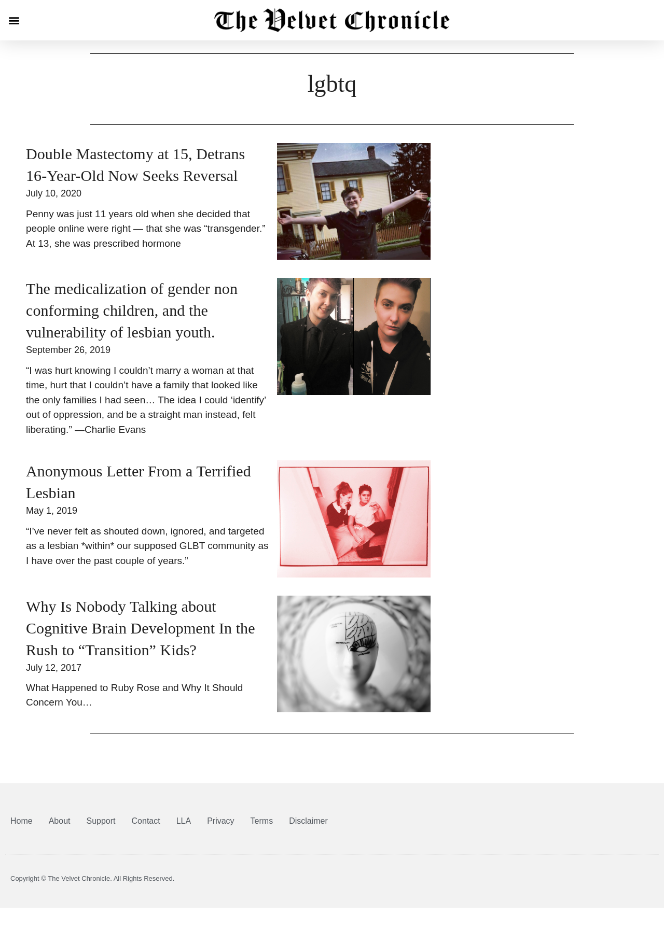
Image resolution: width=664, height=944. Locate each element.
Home (21, 820)
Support (101, 820)
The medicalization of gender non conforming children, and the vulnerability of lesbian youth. (132, 310)
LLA (183, 820)
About (60, 820)
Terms (262, 820)
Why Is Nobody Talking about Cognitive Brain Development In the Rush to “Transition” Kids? (140, 628)
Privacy (220, 820)
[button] (13, 20)
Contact (146, 820)
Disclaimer (308, 820)
